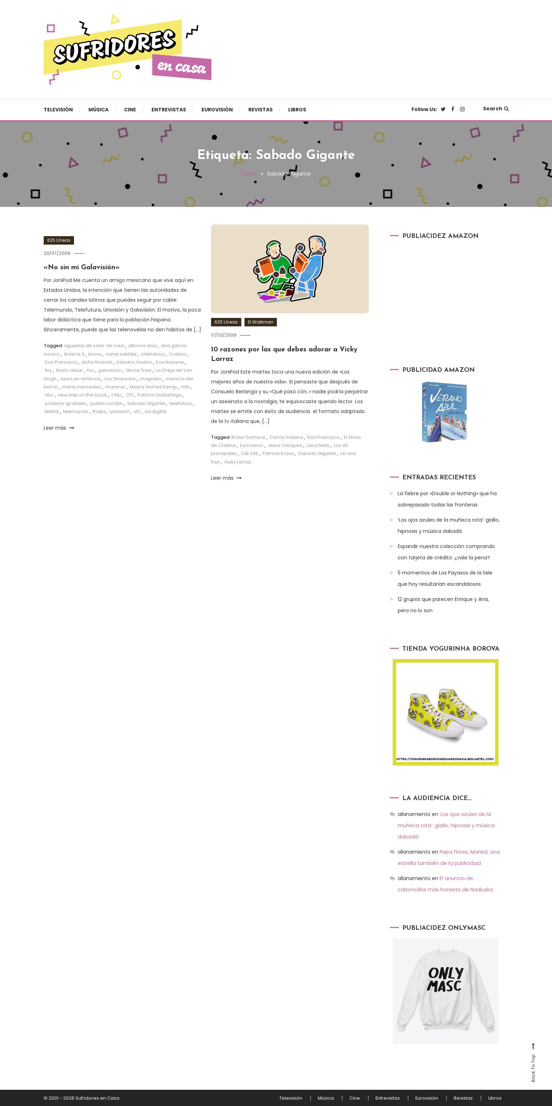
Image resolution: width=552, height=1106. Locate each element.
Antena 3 (74, 353)
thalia (99, 411)
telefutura (180, 402)
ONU (116, 394)
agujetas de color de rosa (94, 345)
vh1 (137, 411)
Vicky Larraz (237, 460)
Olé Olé (249, 452)
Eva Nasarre (170, 361)
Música (98, 109)
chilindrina (153, 353)
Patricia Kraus (278, 452)
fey (48, 370)
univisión (119, 411)
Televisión (58, 109)
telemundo (75, 411)
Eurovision (251, 444)
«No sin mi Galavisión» (82, 267)
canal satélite (121, 353)
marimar (115, 386)
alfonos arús (142, 345)
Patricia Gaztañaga (159, 394)
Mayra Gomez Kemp (153, 386)
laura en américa (80, 378)
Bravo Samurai (248, 436)
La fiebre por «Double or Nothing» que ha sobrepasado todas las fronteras (447, 499)
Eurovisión (217, 109)
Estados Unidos (134, 361)
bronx (94, 353)
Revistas (260, 109)
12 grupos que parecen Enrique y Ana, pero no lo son (443, 605)
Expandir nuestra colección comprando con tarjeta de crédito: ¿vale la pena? (446, 552)
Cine (130, 109)
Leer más (59, 427)
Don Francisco (61, 361)
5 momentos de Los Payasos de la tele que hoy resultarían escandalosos (445, 578)
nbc (49, 394)
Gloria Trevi (138, 370)
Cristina (177, 353)
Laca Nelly (317, 444)
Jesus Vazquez (284, 444)
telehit (52, 411)
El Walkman (260, 322)
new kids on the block (82, 394)
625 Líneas (58, 240)
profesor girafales (65, 402)
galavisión (110, 370)
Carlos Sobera (286, 436)
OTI (129, 394)
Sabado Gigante (146, 402)
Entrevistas (168, 109)
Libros (297, 109)
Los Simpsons (120, 378)
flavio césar (69, 370)
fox (90, 370)
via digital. (155, 411)
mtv (185, 386)
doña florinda (96, 361)
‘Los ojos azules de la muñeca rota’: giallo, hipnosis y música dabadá (449, 525)
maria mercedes (81, 386)
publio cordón (107, 402)
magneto (150, 378)
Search (496, 108)
